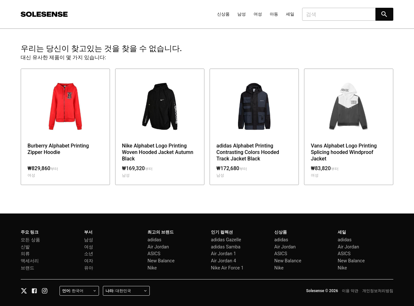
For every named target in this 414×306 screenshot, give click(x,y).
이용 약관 (350, 291)
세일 (290, 14)
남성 (241, 14)
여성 (258, 14)
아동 (274, 14)
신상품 (223, 14)
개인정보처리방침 (377, 291)
